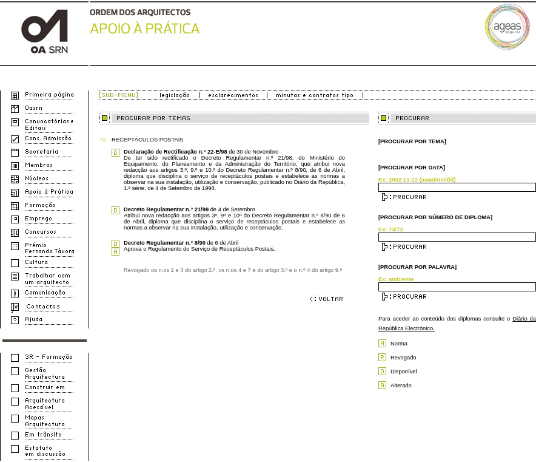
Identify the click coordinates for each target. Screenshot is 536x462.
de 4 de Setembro (189, 209)
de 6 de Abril (181, 243)
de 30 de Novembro (201, 152)
